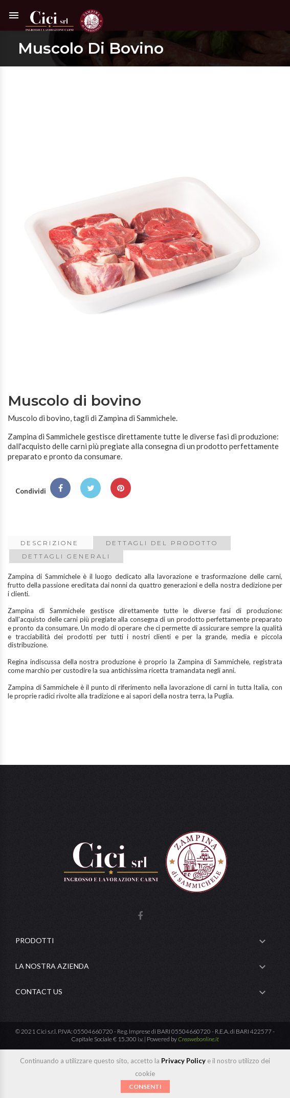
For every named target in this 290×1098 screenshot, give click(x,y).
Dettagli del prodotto (162, 543)
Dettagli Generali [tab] (66, 556)
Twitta (90, 488)
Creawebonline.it (198, 1039)
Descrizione (49, 543)
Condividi (60, 488)
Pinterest (120, 488)
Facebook (140, 916)
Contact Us (38, 991)
